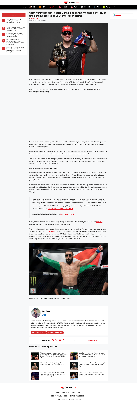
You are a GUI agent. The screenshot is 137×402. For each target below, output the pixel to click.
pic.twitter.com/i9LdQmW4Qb (60, 209)
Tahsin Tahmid (55, 332)
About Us (65, 393)
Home (24, 7)
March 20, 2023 (67, 214)
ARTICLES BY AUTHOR (38, 332)
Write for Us (81, 396)
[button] (114, 7)
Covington (51, 231)
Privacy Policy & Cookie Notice (63, 396)
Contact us (75, 393)
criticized (99, 222)
